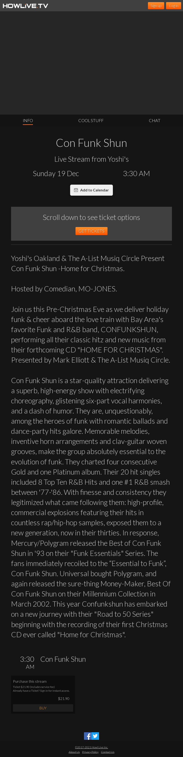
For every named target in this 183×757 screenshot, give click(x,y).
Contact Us (107, 751)
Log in (173, 5)
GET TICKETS (91, 231)
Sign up (156, 5)
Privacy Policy (90, 751)
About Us (74, 751)
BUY (43, 708)
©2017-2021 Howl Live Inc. (91, 747)
